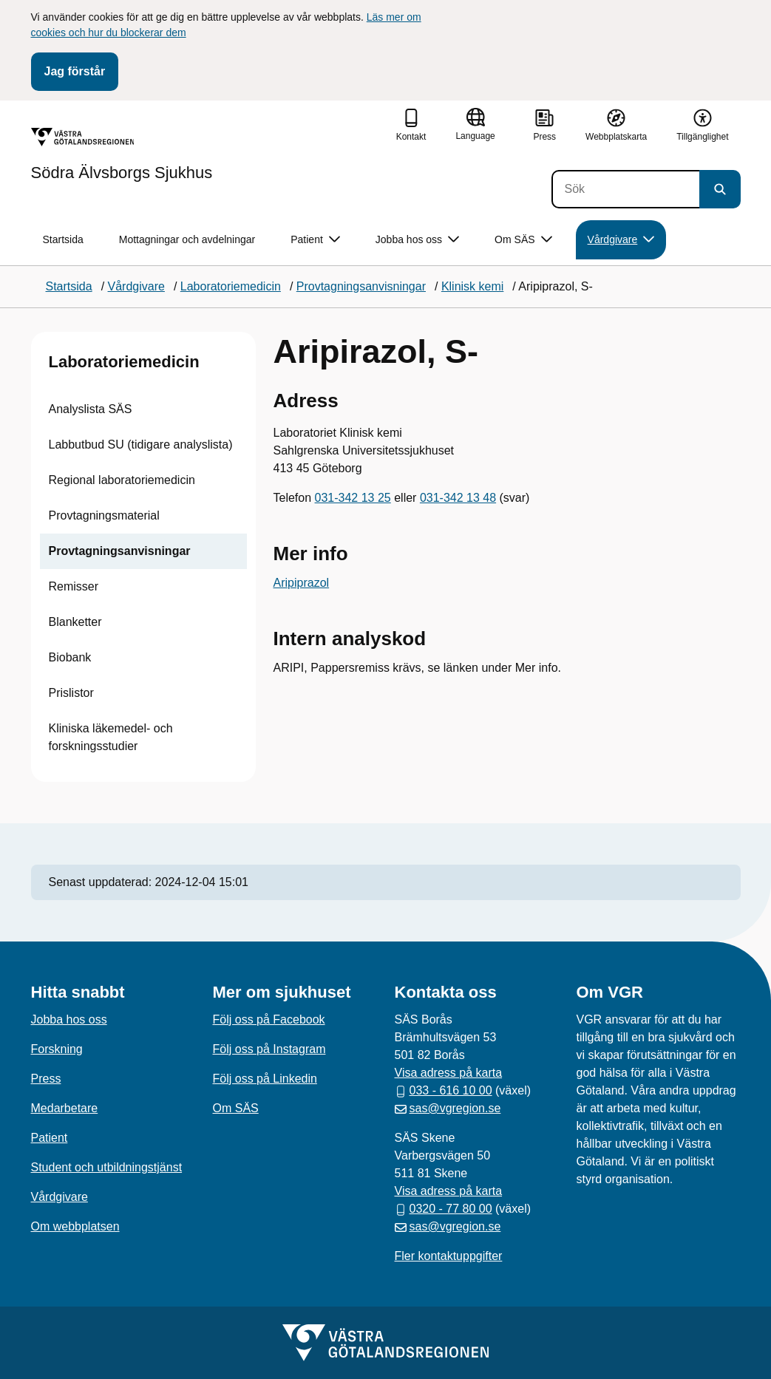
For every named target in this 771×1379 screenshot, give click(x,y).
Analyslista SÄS (90, 409)
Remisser (74, 586)
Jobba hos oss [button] (417, 240)
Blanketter (75, 622)
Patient (49, 1137)
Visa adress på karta (449, 1072)
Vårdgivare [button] (621, 240)
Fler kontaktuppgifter (449, 1256)
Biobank (70, 657)
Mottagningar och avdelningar (187, 239)
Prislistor (71, 693)
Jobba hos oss (69, 1019)
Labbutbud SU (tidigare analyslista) (141, 444)
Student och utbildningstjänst (107, 1167)
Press (46, 1078)
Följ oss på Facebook (269, 1019)
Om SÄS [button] (523, 240)
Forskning (57, 1049)
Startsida (63, 239)
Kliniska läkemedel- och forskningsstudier (111, 737)
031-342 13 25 (353, 497)
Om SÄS (236, 1108)
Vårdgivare (59, 1197)
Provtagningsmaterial (104, 515)
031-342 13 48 (458, 497)
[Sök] (625, 189)
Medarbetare (64, 1108)
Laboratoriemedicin (124, 362)
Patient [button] (315, 240)
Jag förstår (75, 71)
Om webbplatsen (75, 1226)
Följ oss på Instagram (269, 1049)
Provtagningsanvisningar (120, 551)
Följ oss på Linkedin (265, 1078)
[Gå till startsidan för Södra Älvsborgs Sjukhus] (122, 154)
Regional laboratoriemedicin (122, 480)
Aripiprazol (302, 582)
